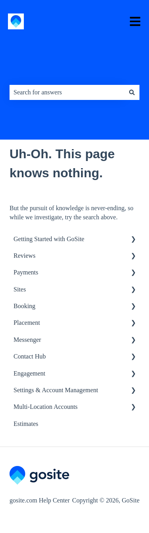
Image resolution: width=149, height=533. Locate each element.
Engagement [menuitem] (29, 373)
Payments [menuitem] (26, 272)
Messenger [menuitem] (27, 339)
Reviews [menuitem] (24, 255)
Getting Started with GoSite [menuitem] (49, 239)
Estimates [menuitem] (26, 423)
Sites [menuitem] (20, 289)
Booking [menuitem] (24, 306)
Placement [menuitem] (27, 322)
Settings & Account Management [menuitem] (56, 390)
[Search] (131, 92)
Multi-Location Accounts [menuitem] (45, 406)
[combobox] (67, 92)
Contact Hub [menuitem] (30, 356)
